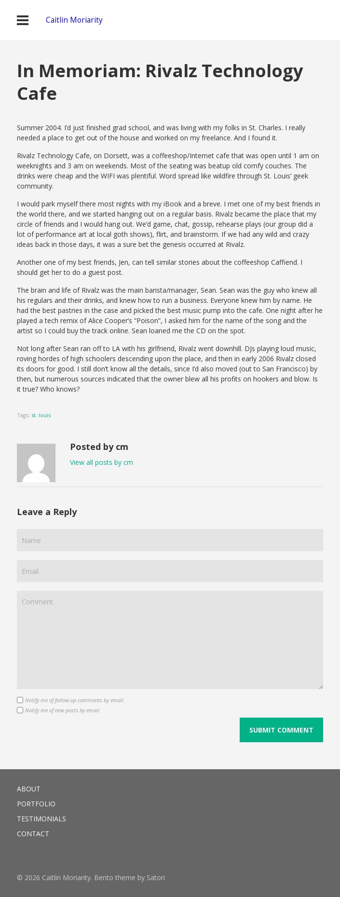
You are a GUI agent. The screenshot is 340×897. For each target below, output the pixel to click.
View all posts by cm (101, 462)
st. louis (41, 415)
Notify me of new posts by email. (63, 710)
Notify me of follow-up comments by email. (75, 700)
